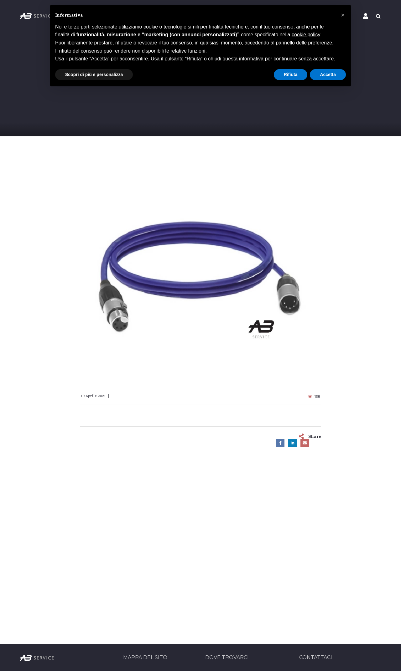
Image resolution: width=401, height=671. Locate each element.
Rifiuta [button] (291, 74)
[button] (343, 15)
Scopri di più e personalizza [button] (94, 74)
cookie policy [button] (306, 34)
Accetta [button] (328, 74)
